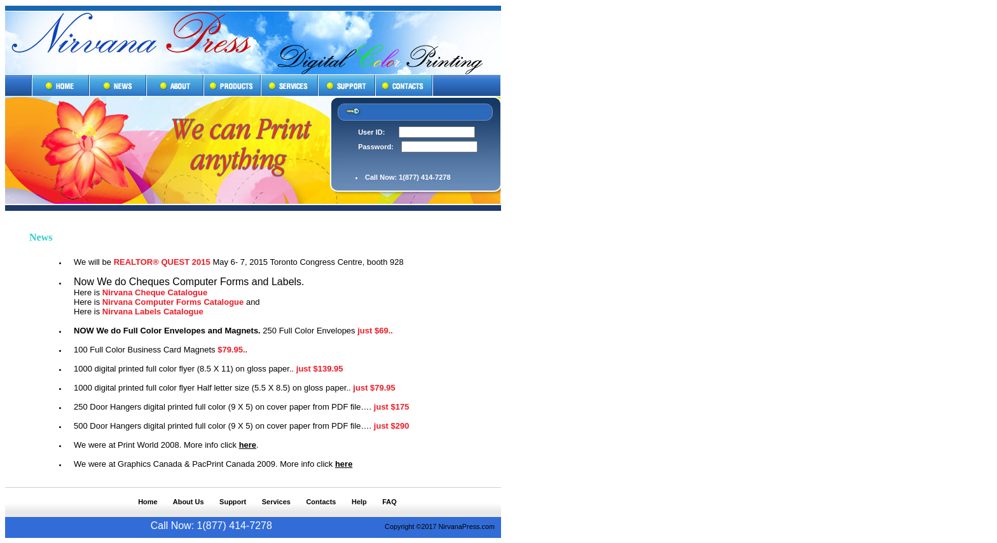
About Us (188, 502)
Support (232, 502)
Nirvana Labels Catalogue (152, 311)
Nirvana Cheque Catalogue (154, 292)
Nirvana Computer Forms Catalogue (173, 302)
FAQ (389, 502)
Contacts (321, 502)
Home (148, 502)
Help (359, 502)
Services (276, 502)
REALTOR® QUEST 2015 (162, 262)
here (247, 445)
